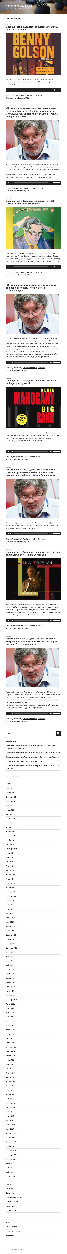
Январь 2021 (10, 1034)
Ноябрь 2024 (10, 840)
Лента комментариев (13, 1231)
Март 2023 (10, 922)
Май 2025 (9, 814)
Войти (8, 1222)
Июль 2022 (10, 956)
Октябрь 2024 (11, 844)
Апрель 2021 (10, 1021)
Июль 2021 (10, 1008)
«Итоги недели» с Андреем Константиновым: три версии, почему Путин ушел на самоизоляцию (31, 288)
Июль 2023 (10, 905)
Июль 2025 (10, 806)
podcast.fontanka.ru (19, 6)
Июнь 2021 (10, 1013)
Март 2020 (10, 1077)
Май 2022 (9, 965)
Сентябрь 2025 (11, 801)
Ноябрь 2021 (10, 991)
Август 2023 (10, 900)
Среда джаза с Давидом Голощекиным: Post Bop (24, 761)
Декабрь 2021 (11, 987)
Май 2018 (9, 1172)
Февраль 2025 (11, 827)
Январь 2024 (10, 879)
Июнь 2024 (10, 857)
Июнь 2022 (10, 961)
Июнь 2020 (10, 1064)
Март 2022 (10, 974)
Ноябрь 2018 (10, 1146)
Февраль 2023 (11, 926)
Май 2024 (9, 862)
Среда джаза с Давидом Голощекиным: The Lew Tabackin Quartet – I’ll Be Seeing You (33, 553)
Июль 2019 (10, 1112)
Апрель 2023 (10, 918)
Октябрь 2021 (11, 995)
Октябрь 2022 (11, 944)
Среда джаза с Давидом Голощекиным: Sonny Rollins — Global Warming (32, 757)
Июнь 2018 (10, 1168)
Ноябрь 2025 (10, 793)
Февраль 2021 (11, 1030)
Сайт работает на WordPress (14, 1249)
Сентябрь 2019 (11, 1103)
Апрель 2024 (10, 866)
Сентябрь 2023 (11, 896)
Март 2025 (10, 823)
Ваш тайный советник (14, 1197)
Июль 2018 (10, 1163)
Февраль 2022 (11, 978)
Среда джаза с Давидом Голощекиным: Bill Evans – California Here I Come (30, 202)
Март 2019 (10, 1129)
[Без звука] (54, 90)
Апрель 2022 (10, 969)
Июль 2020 (10, 1060)
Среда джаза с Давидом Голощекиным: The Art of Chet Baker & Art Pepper (33, 753)
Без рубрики (10, 1193)
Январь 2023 (10, 931)
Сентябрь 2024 (11, 849)
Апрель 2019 (10, 1125)
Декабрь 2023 (11, 883)
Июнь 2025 (10, 810)
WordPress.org (11, 1235)
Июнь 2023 (10, 909)
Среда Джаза (11, 1210)
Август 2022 (10, 952)
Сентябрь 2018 (11, 1155)
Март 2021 (10, 1025)
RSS (27, 98)
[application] (33, 90)
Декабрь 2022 (11, 935)
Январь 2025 (10, 831)
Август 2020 (10, 1056)
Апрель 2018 (10, 1176)
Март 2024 (10, 870)
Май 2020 (9, 1069)
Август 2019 (10, 1107)
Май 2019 (9, 1120)
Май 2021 (9, 1017)
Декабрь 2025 (11, 788)
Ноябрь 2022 (10, 939)
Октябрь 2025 (11, 797)
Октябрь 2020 (11, 1047)
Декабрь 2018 (11, 1142)
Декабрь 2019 (11, 1090)
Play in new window (28, 95)
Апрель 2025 (10, 818)
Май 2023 (9, 913)
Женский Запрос (12, 1202)
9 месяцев (10, 1189)
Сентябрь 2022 (11, 948)
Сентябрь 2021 (11, 1000)
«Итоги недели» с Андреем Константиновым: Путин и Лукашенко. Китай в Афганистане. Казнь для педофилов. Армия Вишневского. (31, 472)
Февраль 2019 (11, 1133)
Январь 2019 (10, 1138)
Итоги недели (11, 1206)
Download (39, 95)
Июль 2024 (10, 853)
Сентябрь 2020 (11, 1051)
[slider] (57, 89)
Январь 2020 (10, 1086)
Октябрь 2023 (11, 892)
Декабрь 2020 (11, 1038)
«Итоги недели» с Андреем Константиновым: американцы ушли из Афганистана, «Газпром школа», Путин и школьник (32, 641)
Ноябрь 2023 (10, 887)
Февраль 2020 (11, 1082)
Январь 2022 (10, 982)
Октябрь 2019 (11, 1099)
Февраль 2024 (11, 875)
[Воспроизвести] (8, 90)
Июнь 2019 (10, 1116)
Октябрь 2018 (11, 1150)
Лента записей (11, 1227)
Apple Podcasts (19, 98)
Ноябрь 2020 (10, 1043)
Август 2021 (10, 1004)
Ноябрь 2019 (10, 1094)
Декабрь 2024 (11, 836)
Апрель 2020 (10, 1073)
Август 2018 (10, 1159)
